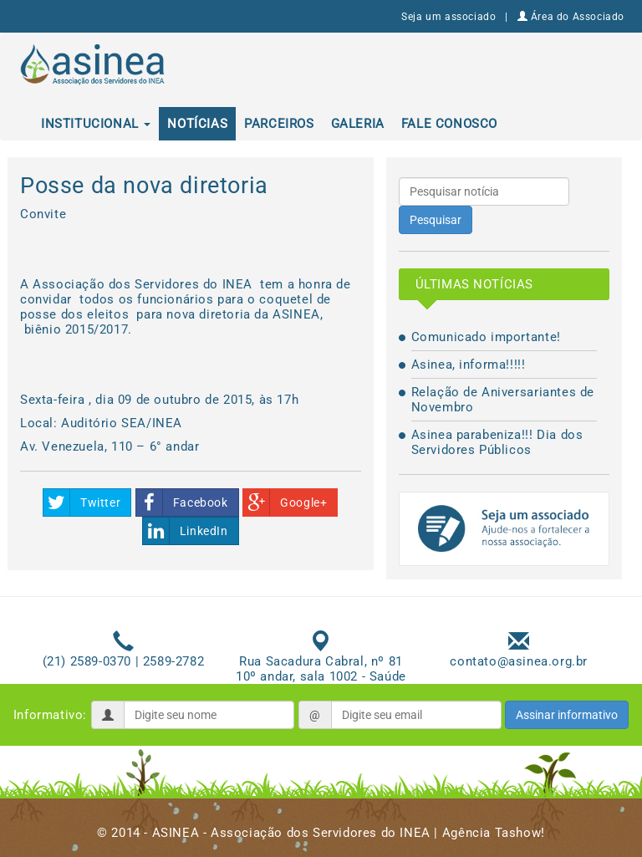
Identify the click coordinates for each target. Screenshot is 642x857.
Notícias (197, 123)
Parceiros (278, 123)
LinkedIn (185, 531)
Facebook (182, 502)
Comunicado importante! (486, 336)
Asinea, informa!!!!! (468, 364)
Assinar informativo (567, 715)
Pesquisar (435, 220)
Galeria (358, 123)
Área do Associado (570, 17)
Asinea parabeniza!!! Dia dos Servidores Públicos (497, 442)
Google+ (285, 502)
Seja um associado (448, 17)
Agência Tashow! (493, 832)
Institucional (95, 123)
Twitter (81, 502)
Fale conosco (449, 123)
